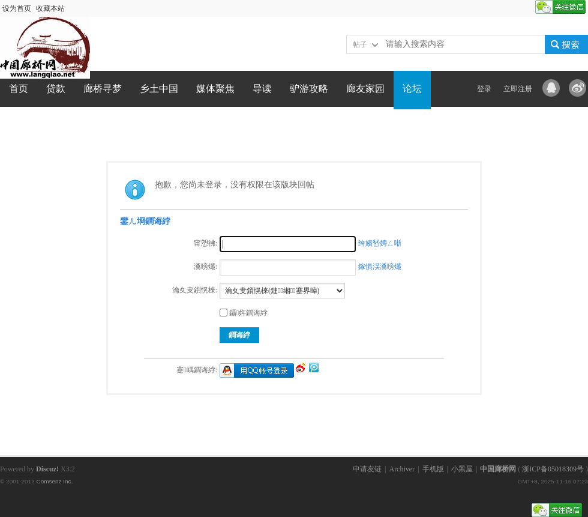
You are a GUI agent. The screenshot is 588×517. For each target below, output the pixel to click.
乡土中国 (159, 88)
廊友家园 (365, 88)
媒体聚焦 (215, 88)
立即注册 (517, 89)
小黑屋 (462, 469)
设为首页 (16, 8)
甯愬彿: (205, 243)
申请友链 (367, 469)
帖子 (360, 44)
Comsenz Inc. (54, 481)
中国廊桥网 (498, 469)
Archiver (402, 469)
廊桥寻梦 (102, 88)
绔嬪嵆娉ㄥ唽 (379, 243)
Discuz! (47, 469)
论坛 (412, 88)
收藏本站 (50, 8)
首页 (18, 88)
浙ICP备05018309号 (553, 469)
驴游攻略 (309, 88)
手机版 (433, 469)
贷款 (55, 88)
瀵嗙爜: (205, 266)
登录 (484, 89)
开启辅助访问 (530, 8)
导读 (262, 88)
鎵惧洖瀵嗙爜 (379, 266)
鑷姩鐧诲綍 (244, 313)
